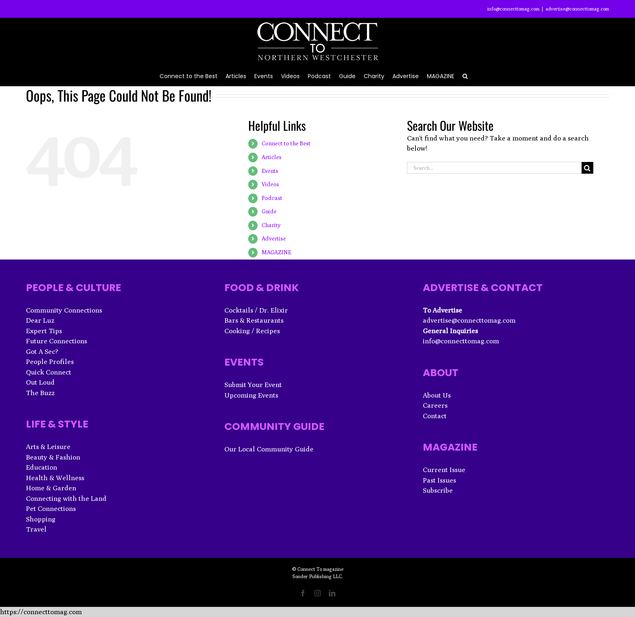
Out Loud (40, 382)
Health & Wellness (55, 478)
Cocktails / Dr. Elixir (256, 310)
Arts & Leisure (48, 447)
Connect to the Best (286, 143)
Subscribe (438, 490)
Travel (36, 529)
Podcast (272, 198)
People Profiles (50, 361)
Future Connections (56, 341)
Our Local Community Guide (268, 449)
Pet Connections (51, 508)
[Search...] (494, 168)
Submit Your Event (253, 385)
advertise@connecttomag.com (577, 9)
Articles (271, 157)
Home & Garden (51, 488)
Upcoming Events (251, 395)
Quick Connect (48, 372)
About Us (437, 395)
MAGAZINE (276, 252)
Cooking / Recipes (252, 331)
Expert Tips (44, 331)
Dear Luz (40, 320)
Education (41, 467)
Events (270, 171)
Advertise (274, 238)
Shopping (40, 519)
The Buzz (40, 393)
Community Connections (64, 310)
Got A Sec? (42, 351)
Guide (269, 211)
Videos (270, 184)
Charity (271, 225)
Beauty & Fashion (53, 457)
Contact (435, 416)
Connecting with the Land (66, 498)
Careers (435, 405)
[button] (465, 75)
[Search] (587, 168)
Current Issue (444, 470)
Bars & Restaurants (253, 320)
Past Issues (439, 480)
